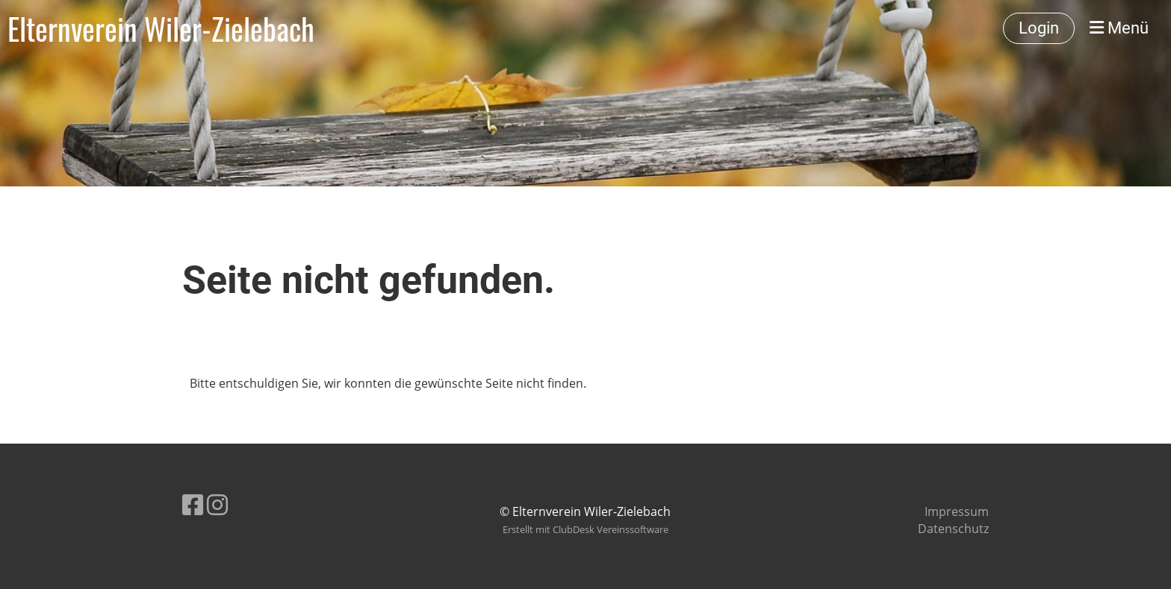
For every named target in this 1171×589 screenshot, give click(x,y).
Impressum (957, 511)
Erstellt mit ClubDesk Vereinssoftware (585, 529)
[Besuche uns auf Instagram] (217, 504)
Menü (1119, 28)
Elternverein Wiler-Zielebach (160, 28)
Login (1039, 28)
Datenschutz (953, 528)
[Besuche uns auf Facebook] (192, 504)
